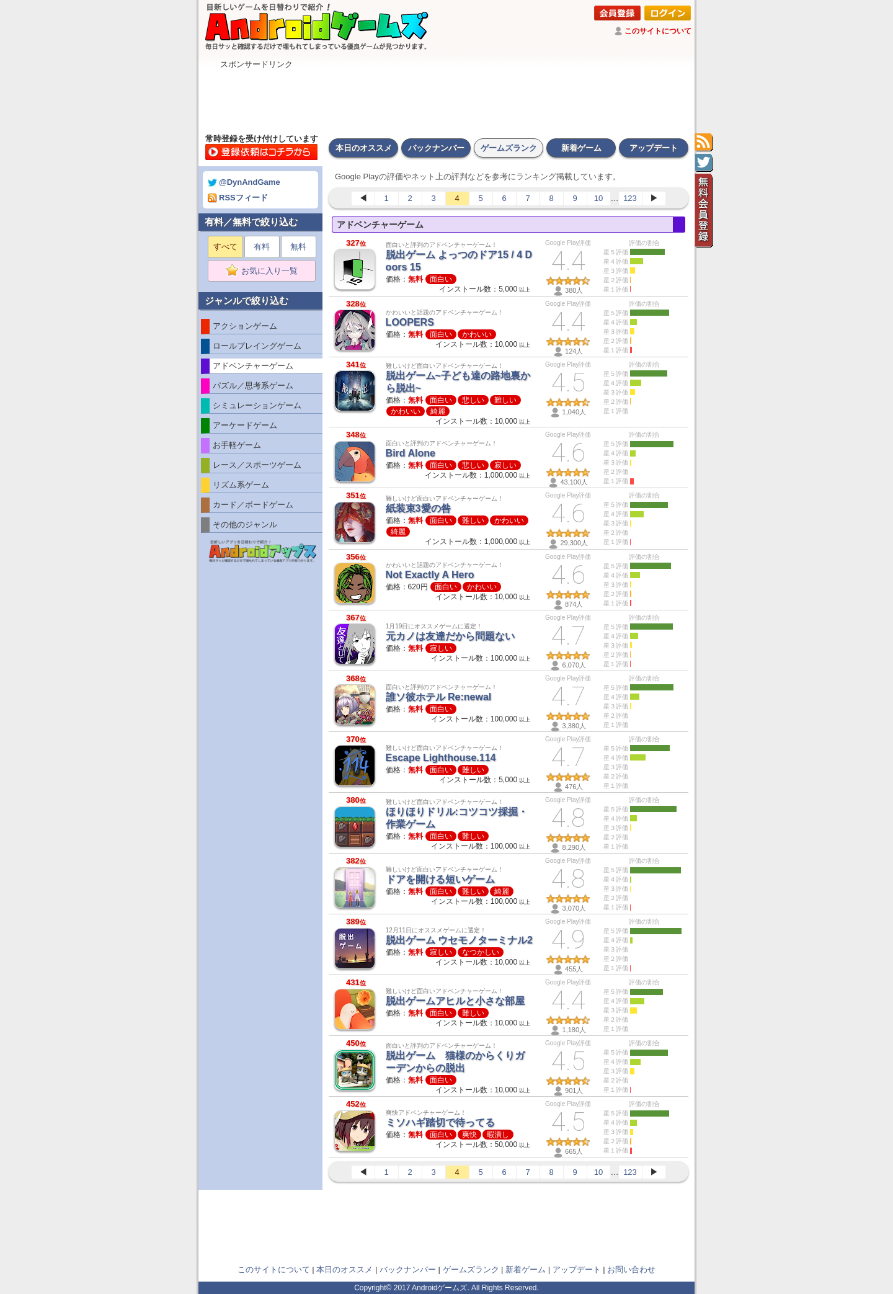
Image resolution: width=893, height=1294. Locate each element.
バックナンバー (436, 148)
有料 (262, 246)
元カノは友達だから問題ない (450, 636)
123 (630, 198)
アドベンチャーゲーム (380, 225)
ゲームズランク (509, 148)
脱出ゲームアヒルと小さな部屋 (455, 1001)
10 (598, 198)
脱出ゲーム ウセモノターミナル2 (459, 940)
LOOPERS (410, 322)
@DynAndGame (244, 182)
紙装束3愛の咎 (418, 508)
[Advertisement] (446, 98)
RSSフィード (238, 197)
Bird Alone (410, 453)
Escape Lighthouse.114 (441, 757)
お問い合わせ (631, 1269)
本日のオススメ (363, 148)
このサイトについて (657, 31)
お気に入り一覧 (266, 271)
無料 (298, 246)
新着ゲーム (581, 148)
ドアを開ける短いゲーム (440, 879)
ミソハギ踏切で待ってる (440, 1122)
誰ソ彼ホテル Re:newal (439, 697)
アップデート (653, 148)
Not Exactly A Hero (430, 574)
